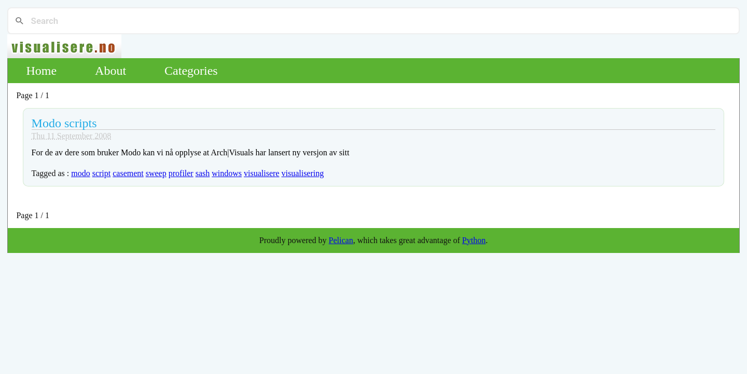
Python (474, 240)
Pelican (341, 240)
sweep (156, 173)
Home (41, 70)
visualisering (302, 173)
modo (80, 173)
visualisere (261, 173)
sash (203, 173)
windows (227, 173)
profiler (181, 173)
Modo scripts (64, 123)
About (110, 70)
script (101, 173)
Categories (191, 70)
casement (128, 173)
